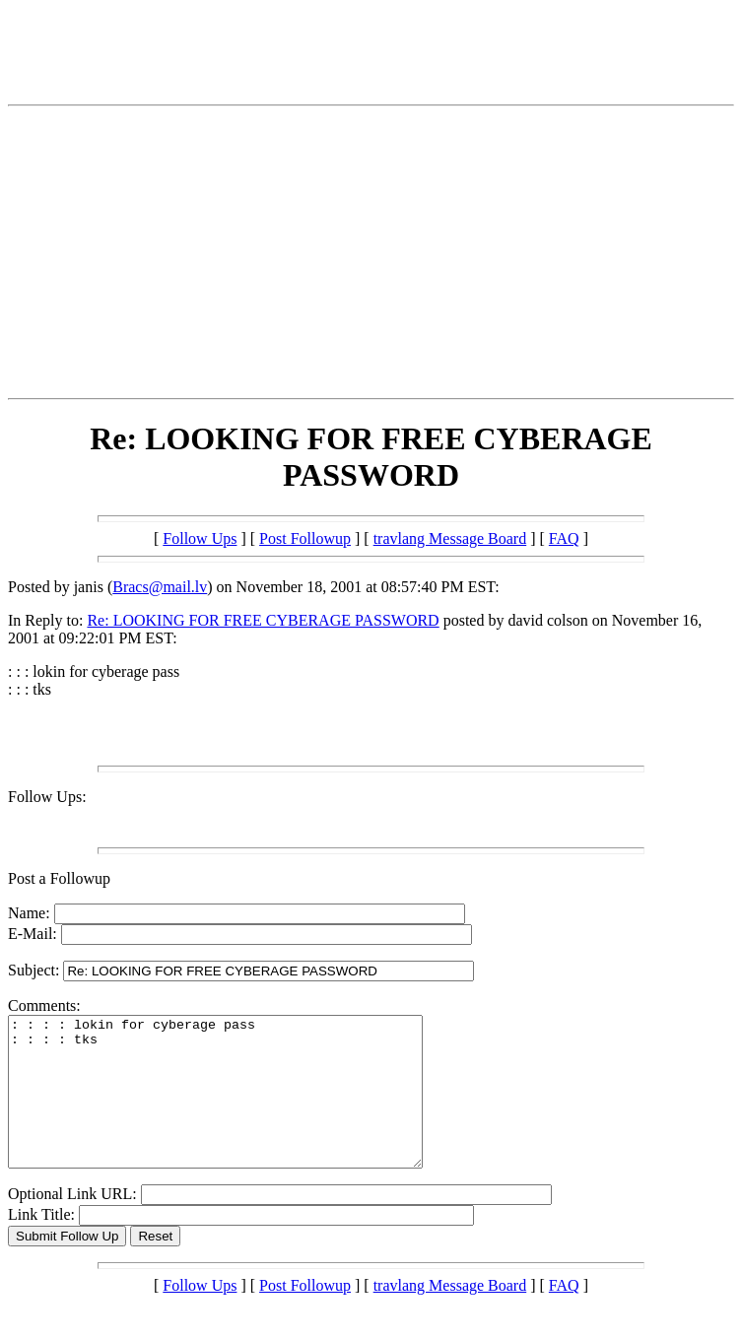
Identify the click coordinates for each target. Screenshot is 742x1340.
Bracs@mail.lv (159, 586)
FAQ (564, 538)
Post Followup (305, 538)
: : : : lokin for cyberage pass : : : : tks (240, 1106)
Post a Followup (59, 878)
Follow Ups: (47, 796)
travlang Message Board (450, 538)
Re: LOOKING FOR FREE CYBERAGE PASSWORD (262, 620)
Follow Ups (199, 538)
